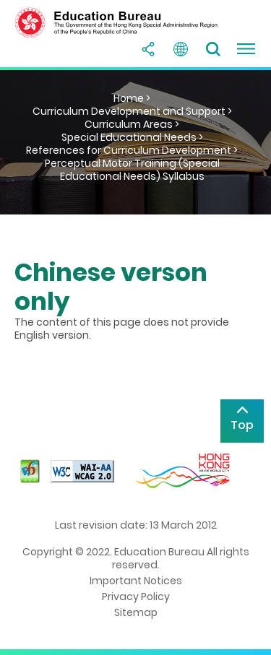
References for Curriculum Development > (132, 150)
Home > (131, 98)
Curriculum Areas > (132, 124)
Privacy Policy (136, 596)
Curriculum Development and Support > (132, 111)
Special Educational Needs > (132, 137)
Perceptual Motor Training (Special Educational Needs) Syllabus (132, 170)
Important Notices (136, 580)
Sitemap (136, 612)
